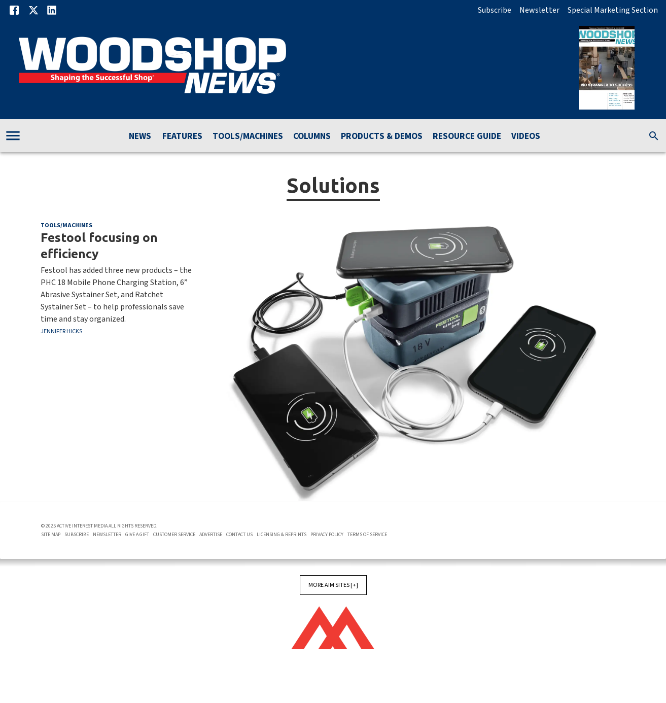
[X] (33, 10)
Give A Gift (137, 534)
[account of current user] (13, 136)
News (140, 137)
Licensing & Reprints (281, 534)
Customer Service (174, 534)
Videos (525, 137)
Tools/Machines (247, 137)
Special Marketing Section (613, 10)
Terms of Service (367, 534)
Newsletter (539, 10)
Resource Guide (467, 137)
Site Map (50, 534)
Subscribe (494, 10)
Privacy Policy (326, 534)
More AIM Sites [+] (333, 585)
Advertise (210, 534)
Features (182, 137)
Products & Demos (382, 137)
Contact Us (239, 534)
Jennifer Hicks (61, 331)
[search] (654, 136)
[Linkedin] (52, 10)
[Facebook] (14, 10)
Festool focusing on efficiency (99, 245)
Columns (312, 137)
